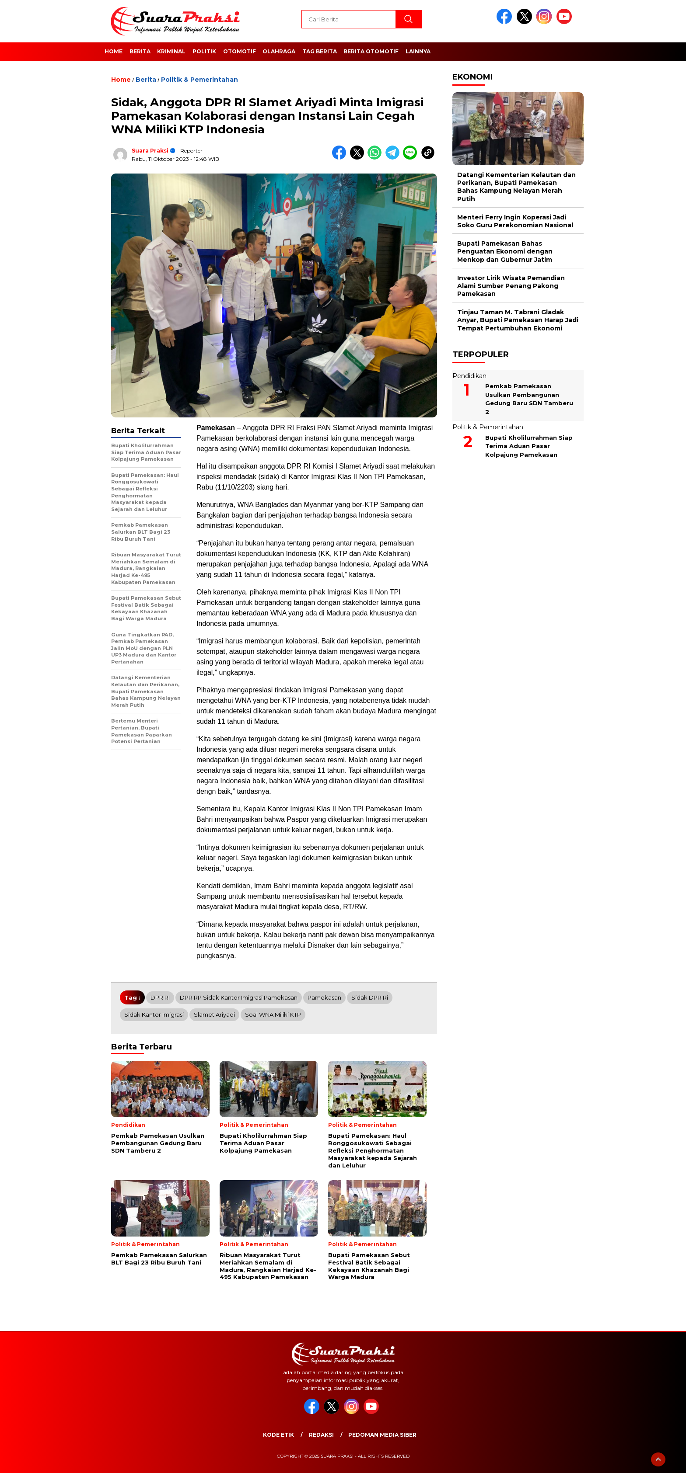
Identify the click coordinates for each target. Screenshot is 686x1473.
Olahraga (278, 51)
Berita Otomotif (371, 51)
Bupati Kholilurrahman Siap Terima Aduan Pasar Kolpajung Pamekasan (529, 446)
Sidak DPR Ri (369, 997)
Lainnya (418, 51)
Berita (140, 51)
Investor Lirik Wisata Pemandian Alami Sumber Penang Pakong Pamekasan (511, 286)
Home (113, 51)
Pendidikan (469, 376)
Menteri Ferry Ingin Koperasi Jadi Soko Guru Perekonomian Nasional (515, 221)
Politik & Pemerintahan (199, 79)
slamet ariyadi (214, 1014)
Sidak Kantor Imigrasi (154, 1014)
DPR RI (160, 997)
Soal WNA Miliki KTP (273, 1014)
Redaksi (321, 1434)
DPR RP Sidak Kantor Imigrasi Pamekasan (239, 997)
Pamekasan (324, 997)
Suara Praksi (150, 150)
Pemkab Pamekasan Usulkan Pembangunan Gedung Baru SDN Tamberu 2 (529, 398)
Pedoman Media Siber (382, 1434)
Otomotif (239, 51)
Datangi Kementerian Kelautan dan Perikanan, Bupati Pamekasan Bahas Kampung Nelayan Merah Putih (516, 187)
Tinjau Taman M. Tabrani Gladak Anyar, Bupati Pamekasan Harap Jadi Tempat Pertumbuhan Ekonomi (517, 320)
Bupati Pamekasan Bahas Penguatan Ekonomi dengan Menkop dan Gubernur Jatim (505, 251)
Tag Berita (319, 51)
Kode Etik (278, 1434)
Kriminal (171, 51)
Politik (204, 51)
